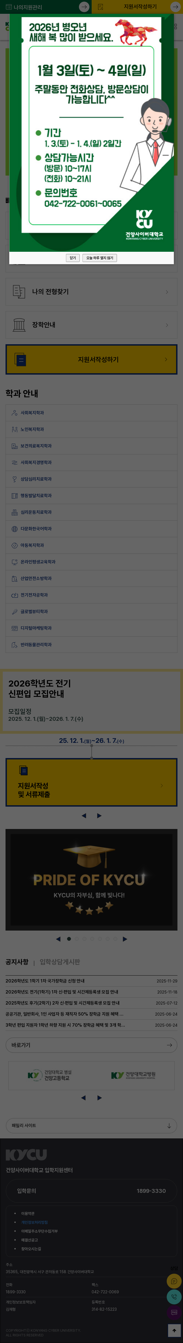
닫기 (73, 258)
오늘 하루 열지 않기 (99, 258)
